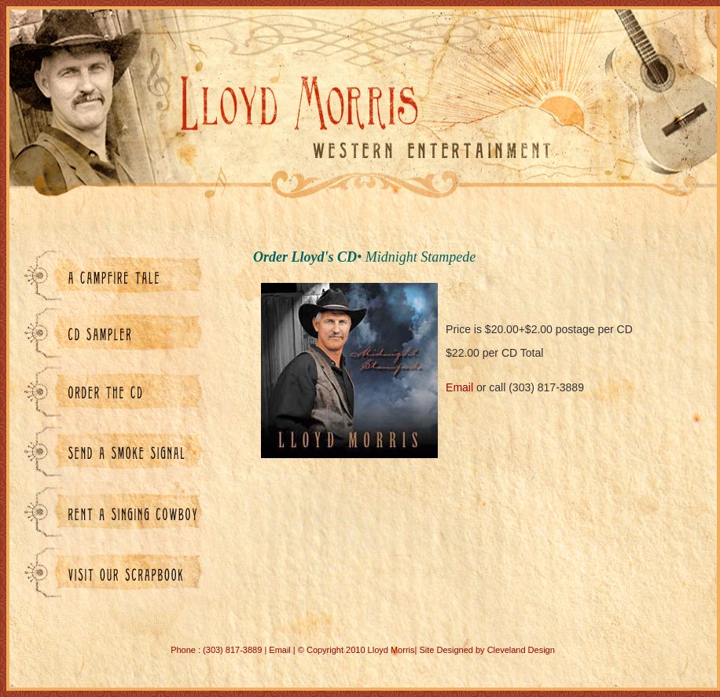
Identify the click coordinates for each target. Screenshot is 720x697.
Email (459, 387)
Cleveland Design (521, 650)
